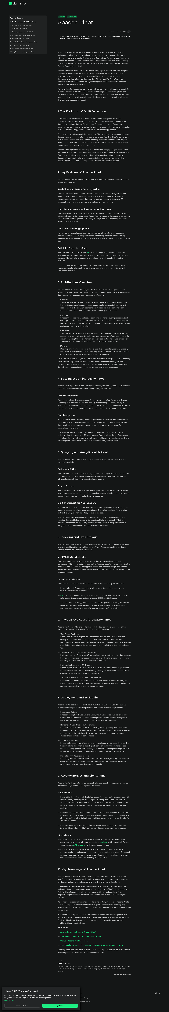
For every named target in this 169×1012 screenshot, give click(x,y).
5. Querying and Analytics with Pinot (22, 35)
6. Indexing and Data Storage (20, 38)
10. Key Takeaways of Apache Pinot (22, 52)
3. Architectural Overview (18, 28)
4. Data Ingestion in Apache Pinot (21, 32)
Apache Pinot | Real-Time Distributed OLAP (78, 932)
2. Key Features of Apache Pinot (21, 25)
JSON (62, 595)
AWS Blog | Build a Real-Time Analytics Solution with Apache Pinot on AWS (91, 945)
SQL (88, 252)
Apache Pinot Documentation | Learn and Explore (80, 936)
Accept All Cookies (60, 1006)
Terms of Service (84, 1002)
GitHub (63, 941)
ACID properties (79, 845)
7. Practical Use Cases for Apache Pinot (23, 42)
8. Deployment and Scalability (20, 45)
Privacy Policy (83, 998)
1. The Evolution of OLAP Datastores (23, 22)
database (103, 842)
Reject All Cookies (22, 1006)
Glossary (62, 16)
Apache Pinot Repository (78, 941)
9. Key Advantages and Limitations (21, 48)
